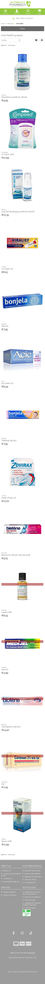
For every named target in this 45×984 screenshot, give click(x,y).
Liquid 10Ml (6, 612)
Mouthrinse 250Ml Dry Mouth (14, 97)
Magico (15, 972)
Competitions (28, 882)
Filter (22, 29)
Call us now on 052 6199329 (22, 953)
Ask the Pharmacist (31, 871)
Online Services (8, 892)
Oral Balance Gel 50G (11, 727)
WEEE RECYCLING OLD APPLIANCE (31, 893)
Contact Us (6, 878)
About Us (6, 871)
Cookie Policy (29, 908)
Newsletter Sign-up (10, 881)
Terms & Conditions (31, 897)
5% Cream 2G (7, 383)
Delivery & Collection (31, 877)
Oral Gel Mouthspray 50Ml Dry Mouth (18, 211)
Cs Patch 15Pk (7, 154)
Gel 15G (4, 326)
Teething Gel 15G (8, 440)
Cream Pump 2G (8, 498)
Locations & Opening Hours (10, 874)
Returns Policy (29, 879)
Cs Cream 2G (7, 269)
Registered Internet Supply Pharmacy (31, 904)
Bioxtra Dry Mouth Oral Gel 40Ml (15, 555)
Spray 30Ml (6, 841)
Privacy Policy (29, 900)
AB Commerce (32, 972)
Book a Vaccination (31, 874)
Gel (2, 784)
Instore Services (8, 895)
